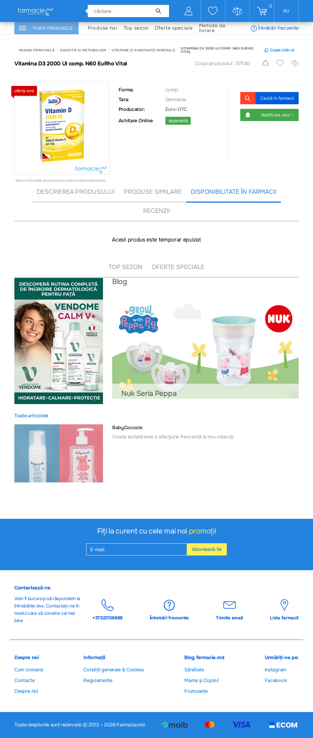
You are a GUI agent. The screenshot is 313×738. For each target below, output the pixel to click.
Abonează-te (207, 549)
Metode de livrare (212, 28)
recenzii (156, 211)
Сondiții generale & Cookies (113, 669)
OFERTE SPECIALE (178, 267)
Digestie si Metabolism (83, 50)
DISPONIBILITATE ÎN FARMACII (233, 192)
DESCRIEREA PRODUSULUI (76, 192)
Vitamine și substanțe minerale (143, 50)
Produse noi (102, 28)
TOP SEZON (125, 267)
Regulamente (97, 680)
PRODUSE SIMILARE (153, 192)
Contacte (24, 680)
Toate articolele (31, 415)
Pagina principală (37, 50)
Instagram (275, 669)
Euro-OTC (176, 109)
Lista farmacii (284, 610)
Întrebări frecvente (275, 28)
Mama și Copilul (201, 680)
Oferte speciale (174, 28)
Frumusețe (196, 691)
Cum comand (28, 669)
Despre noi (26, 691)
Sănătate (194, 669)
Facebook (276, 680)
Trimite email (229, 610)
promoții (202, 531)
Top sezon (136, 28)
